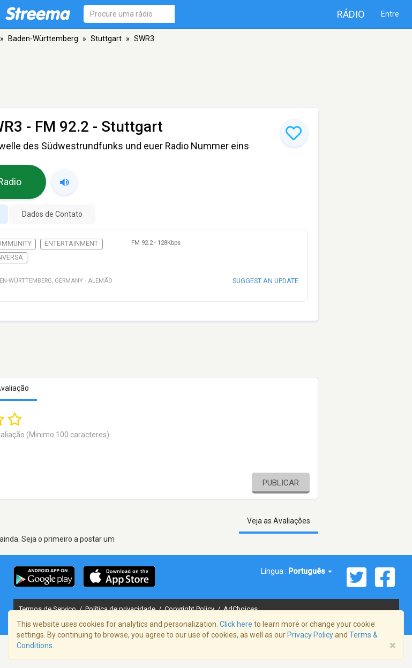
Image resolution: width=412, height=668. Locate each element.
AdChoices (240, 609)
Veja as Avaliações (278, 521)
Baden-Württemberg (43, 38)
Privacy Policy (310, 635)
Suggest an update (265, 281)
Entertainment (71, 243)
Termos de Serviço (48, 609)
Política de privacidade (121, 609)
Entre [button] (390, 14)
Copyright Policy (190, 609)
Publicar (281, 483)
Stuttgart (106, 38)
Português (310, 571)
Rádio (351, 14)
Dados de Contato (52, 214)
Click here (236, 624)
